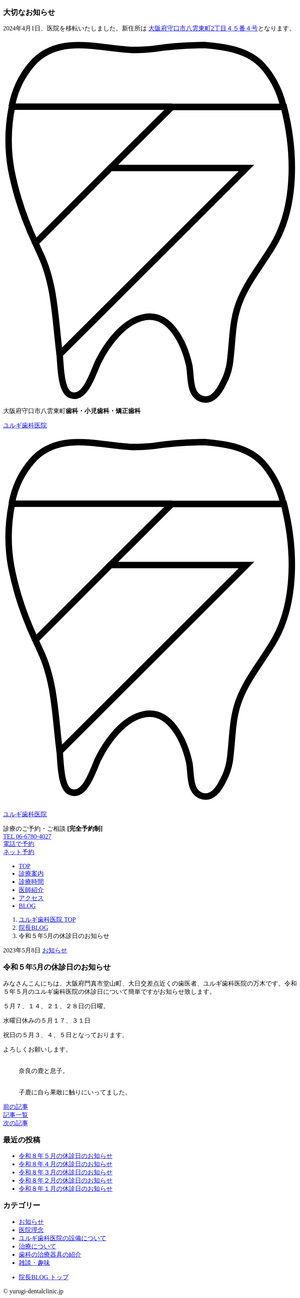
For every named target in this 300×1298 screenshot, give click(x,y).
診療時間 (31, 881)
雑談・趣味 (34, 1262)
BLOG (27, 906)
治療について (37, 1246)
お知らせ (54, 950)
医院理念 (31, 1230)
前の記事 (15, 1106)
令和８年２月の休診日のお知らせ (65, 1180)
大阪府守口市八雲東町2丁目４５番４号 (203, 28)
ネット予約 (18, 852)
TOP (24, 866)
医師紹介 (31, 890)
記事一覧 (15, 1115)
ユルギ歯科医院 (25, 425)
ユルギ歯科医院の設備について (62, 1238)
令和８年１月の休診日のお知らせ (65, 1188)
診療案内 (31, 873)
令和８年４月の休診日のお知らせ (65, 1164)
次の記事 (15, 1123)
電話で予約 (18, 844)
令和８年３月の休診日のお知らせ (65, 1172)
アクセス (31, 898)
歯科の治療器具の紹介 (50, 1254)
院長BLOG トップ (44, 1277)
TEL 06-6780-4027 (27, 836)
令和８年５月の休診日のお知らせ (65, 1156)
